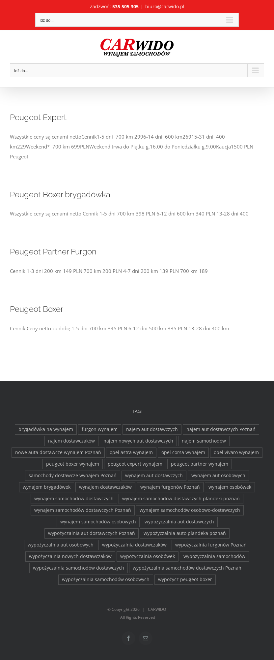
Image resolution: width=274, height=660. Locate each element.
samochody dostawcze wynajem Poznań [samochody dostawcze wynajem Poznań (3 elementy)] (73, 475)
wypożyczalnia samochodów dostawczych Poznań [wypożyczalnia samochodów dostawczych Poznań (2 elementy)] (187, 568)
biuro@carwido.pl (164, 6)
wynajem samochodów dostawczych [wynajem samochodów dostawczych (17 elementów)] (74, 499)
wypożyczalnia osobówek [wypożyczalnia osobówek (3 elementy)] (147, 556)
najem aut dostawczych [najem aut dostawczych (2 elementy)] (152, 429)
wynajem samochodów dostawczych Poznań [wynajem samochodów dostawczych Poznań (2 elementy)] (82, 510)
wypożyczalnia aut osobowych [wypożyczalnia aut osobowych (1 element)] (61, 545)
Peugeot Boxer (36, 309)
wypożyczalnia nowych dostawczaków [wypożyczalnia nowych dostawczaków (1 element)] (70, 556)
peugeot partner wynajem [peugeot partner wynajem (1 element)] (199, 464)
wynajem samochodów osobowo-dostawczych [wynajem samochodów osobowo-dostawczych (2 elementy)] (190, 510)
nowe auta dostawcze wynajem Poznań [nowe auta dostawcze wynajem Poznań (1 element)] (58, 452)
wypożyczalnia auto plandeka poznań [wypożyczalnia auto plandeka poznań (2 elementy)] (185, 533)
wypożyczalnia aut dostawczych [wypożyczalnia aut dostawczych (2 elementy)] (179, 522)
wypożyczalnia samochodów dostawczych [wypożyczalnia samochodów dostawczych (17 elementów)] (78, 568)
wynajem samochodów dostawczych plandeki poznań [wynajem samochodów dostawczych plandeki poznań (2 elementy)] (181, 499)
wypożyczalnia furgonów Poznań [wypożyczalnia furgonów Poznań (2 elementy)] (211, 545)
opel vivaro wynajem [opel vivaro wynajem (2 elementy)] (236, 452)
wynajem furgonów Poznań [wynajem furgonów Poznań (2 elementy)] (170, 487)
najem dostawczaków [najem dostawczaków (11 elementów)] (71, 441)
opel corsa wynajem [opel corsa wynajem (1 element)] (183, 452)
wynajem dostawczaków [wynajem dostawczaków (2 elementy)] (105, 487)
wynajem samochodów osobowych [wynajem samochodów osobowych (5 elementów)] (98, 522)
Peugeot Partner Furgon (53, 251)
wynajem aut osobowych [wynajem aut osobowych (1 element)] (218, 475)
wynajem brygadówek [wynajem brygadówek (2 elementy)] (46, 487)
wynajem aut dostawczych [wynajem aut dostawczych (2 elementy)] (154, 475)
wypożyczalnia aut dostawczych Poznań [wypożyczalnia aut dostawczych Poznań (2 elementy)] (91, 533)
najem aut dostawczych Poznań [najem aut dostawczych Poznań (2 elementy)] (221, 429)
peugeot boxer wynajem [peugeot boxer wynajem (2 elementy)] (72, 464)
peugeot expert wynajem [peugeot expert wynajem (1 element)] (135, 464)
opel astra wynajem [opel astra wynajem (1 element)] (131, 452)
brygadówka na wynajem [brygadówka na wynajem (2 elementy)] (45, 429)
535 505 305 (125, 6)
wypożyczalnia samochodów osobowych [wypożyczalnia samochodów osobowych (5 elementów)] (106, 579)
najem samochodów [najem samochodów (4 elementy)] (204, 441)
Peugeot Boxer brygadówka (60, 194)
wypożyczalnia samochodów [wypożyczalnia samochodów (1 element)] (214, 556)
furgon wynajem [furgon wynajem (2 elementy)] (100, 429)
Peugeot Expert (38, 117)
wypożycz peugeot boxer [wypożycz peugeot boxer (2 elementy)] (185, 579)
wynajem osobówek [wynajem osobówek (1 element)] (229, 487)
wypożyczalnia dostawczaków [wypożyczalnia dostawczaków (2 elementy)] (134, 545)
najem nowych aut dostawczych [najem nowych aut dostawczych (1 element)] (138, 441)
